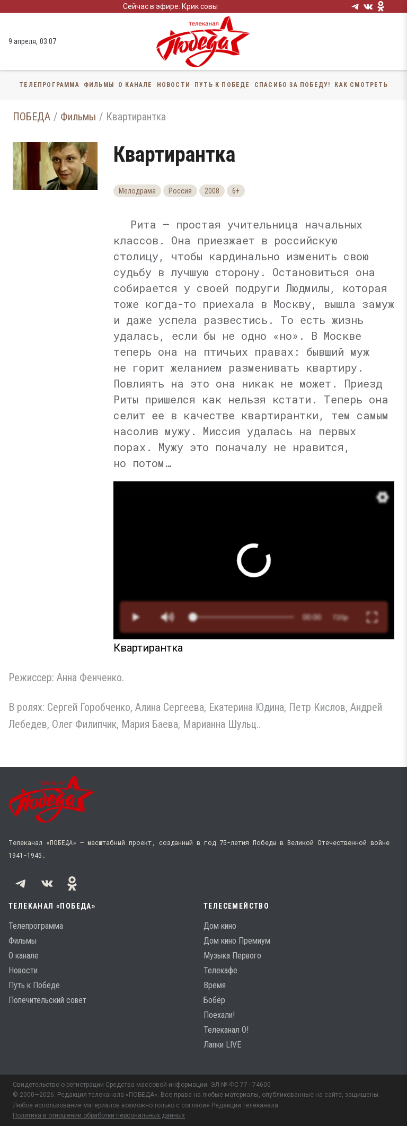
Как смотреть (360, 85)
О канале (135, 85)
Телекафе (220, 970)
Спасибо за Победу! (292, 85)
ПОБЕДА (31, 116)
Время (215, 985)
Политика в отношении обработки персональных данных (99, 1115)
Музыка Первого (232, 956)
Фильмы (99, 85)
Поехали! (219, 1015)
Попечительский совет (47, 1000)
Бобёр (214, 1000)
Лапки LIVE (222, 1045)
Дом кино (220, 926)
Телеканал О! (226, 1030)
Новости (173, 85)
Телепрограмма (49, 85)
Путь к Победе (222, 85)
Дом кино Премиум (237, 941)
